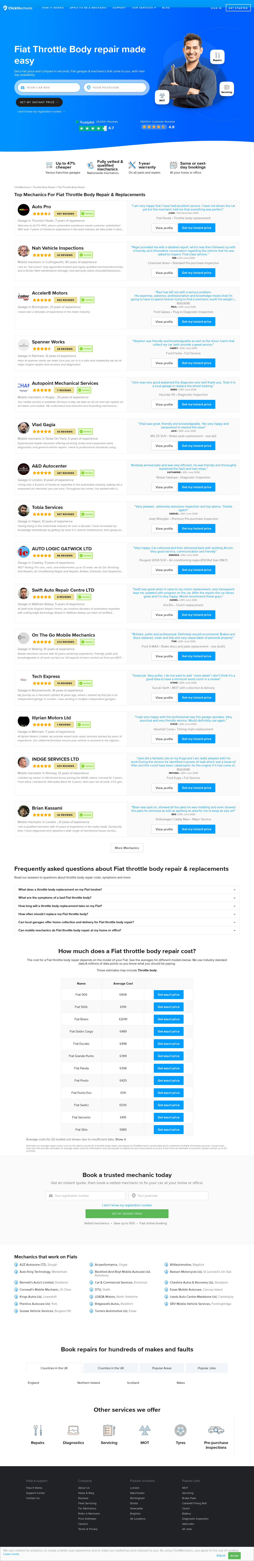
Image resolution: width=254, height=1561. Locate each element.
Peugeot (145, 552)
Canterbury (226, 1289)
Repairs (37, 1435)
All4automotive (180, 1257)
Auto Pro (41, 199)
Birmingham (40, 299)
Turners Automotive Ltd (111, 1303)
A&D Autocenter (49, 458)
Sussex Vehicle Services (36, 1303)
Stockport (221, 1275)
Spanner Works (48, 334)
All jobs (187, 1521)
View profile (164, 220)
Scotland (133, 1375)
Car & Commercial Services (113, 1275)
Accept (234, 1555)
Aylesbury (102, 1268)
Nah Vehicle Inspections (58, 240)
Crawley (37, 555)
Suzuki (157, 680)
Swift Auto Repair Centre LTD (63, 582)
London (37, 472)
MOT (144, 1435)
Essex (133, 1303)
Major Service (201, 812)
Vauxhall (159, 721)
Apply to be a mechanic (88, 7)
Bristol (134, 1495)
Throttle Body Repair (44, 179)
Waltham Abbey (42, 596)
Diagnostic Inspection (193, 387)
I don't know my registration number (127, 1198)
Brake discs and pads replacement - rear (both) (193, 639)
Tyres (181, 1435)
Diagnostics (73, 1435)
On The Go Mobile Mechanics (63, 627)
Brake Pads (189, 1490)
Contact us (33, 1490)
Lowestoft (50, 1289)
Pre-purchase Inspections (216, 1437)
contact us (214, 1141)
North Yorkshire (127, 1289)
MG (152, 428)
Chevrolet (155, 255)
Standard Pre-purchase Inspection (195, 255)
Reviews (107, 114)
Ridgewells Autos (107, 1296)
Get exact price (169, 987)
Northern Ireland (88, 1375)
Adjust (220, 1555)
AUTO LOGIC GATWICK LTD (62, 541)
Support (119, 7)
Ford (157, 304)
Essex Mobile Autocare (185, 1282)
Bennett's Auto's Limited (36, 1275)
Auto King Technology (35, 1264)
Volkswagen (164, 812)
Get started (238, 8)
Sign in (216, 8)
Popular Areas (161, 1360)
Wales (181, 1375)
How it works (34, 1480)
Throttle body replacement (192, 210)
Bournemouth (41, 683)
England (33, 1375)
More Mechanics (127, 840)
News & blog (86, 1485)
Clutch (186, 1501)
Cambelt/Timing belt (194, 1495)
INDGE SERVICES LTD (55, 751)
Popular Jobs (207, 1360)
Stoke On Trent (56, 431)
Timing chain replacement (195, 721)
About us (84, 1480)
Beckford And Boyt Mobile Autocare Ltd (122, 1264)
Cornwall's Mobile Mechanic (39, 1282)
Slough (52, 1257)
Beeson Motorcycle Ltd (186, 1264)
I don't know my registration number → (41, 104)
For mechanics (87, 1501)
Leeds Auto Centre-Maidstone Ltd (193, 1289)
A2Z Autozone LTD (33, 1257)
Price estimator (87, 1511)
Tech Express (46, 669)
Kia (166, 597)
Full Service (192, 346)
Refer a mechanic (89, 1506)
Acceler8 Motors (49, 285)
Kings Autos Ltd (30, 1289)
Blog (166, 7)
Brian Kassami (47, 800)
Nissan (160, 470)
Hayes (36, 514)
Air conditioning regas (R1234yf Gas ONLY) (198, 552)
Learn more (11, 1554)
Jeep (152, 511)
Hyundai (164, 387)
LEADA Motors (105, 1289)
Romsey (51, 765)
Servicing (109, 1435)
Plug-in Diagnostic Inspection (193, 304)
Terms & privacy (88, 1521)
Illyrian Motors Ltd (51, 710)
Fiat (159, 210)
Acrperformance (106, 1257)
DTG (98, 1282)
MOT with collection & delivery (193, 680)
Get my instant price (196, 220)
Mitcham (38, 724)
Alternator (188, 1516)
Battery (186, 1506)
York (54, 1296)
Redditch (127, 1296)
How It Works (53, 7)
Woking (37, 641)
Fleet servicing (87, 1495)
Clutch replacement (189, 597)
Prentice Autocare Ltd (35, 1296)
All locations (138, 1511)
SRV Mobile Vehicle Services (190, 1296)
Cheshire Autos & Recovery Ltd (191, 1275)
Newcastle (136, 1501)
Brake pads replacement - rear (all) (192, 428)
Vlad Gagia (43, 417)
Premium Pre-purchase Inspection (195, 511)
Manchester (137, 1485)
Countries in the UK (54, 1360)
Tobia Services (47, 500)
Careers (83, 1516)
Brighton (135, 1506)
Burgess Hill (63, 1303)
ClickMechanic (22, 179)
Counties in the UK (111, 1360)
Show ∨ (120, 1132)
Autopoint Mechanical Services (65, 375)
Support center (35, 1485)
